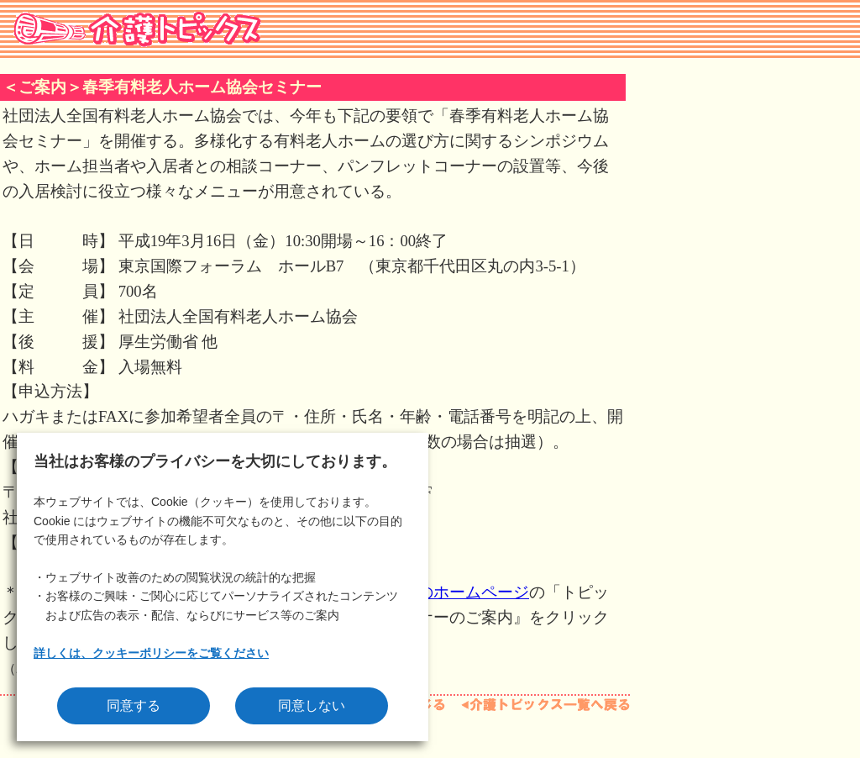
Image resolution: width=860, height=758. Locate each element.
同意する (133, 705)
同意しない (311, 705)
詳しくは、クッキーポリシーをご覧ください (151, 653)
